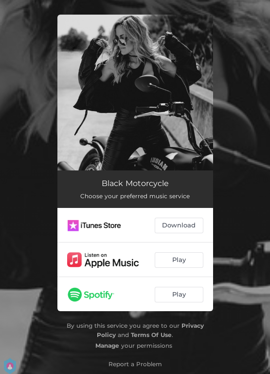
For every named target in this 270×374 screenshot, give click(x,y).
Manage (107, 345)
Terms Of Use (151, 334)
